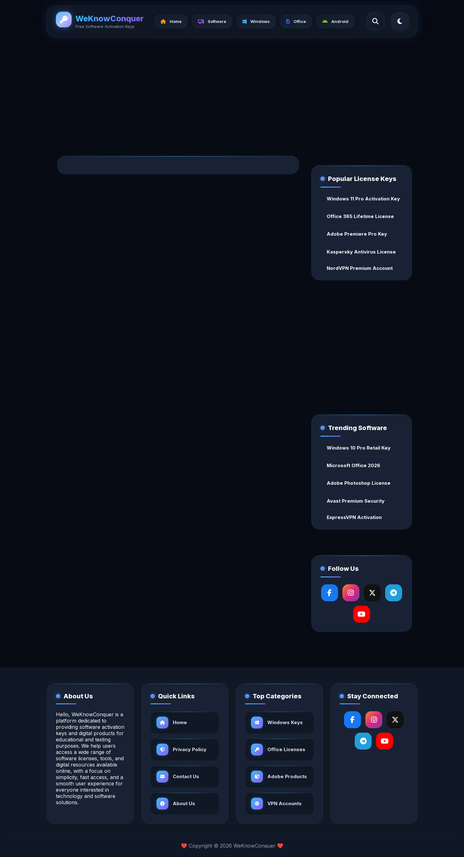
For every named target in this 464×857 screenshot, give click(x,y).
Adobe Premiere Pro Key (357, 234)
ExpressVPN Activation (354, 517)
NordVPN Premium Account (360, 268)
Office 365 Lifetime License (360, 216)
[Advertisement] (232, 90)
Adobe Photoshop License (358, 483)
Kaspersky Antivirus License (361, 252)
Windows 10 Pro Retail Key (358, 448)
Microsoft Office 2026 (353, 465)
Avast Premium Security (356, 501)
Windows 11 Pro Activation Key (363, 199)
